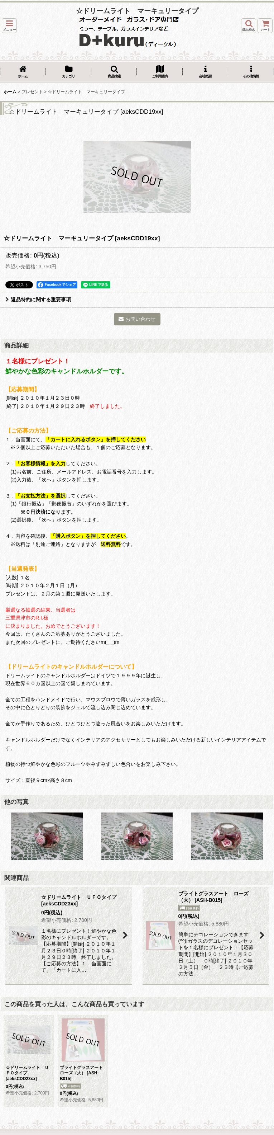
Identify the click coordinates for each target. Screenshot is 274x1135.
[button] (9, 25)
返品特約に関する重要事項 (38, 299)
